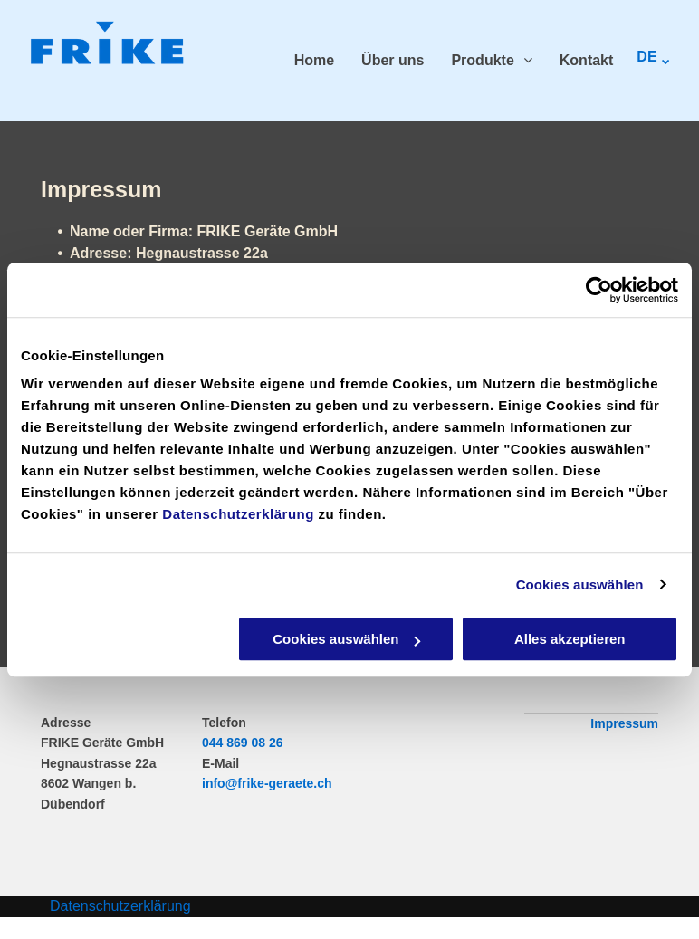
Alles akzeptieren (570, 639)
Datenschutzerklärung (238, 514)
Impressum (624, 723)
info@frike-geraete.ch (267, 783)
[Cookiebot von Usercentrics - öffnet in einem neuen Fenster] (599, 289)
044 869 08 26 (242, 742)
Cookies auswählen (580, 584)
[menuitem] (300, 60)
